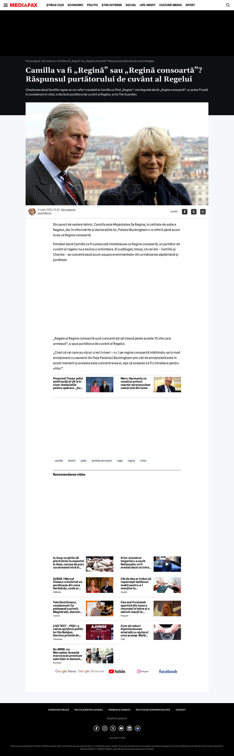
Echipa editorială (58, 710)
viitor (143, 460)
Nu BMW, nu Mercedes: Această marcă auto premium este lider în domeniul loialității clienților (68, 654)
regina (131, 460)
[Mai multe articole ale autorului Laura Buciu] (32, 211)
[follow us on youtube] (117, 672)
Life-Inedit (148, 5)
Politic (92, 5)
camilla (59, 460)
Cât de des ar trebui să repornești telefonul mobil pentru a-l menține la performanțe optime (136, 583)
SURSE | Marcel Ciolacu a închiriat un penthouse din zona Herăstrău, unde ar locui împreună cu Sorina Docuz (67, 583)
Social (131, 5)
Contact (181, 710)
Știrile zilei (55, 5)
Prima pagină (33, 61)
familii (71, 460)
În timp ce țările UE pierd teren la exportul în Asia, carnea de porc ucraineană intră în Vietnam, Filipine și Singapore (68, 562)
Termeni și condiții (119, 710)
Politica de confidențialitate (153, 710)
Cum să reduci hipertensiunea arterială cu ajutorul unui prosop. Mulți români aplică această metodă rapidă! (136, 630)
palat (83, 460)
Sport (190, 5)
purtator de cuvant (102, 460)
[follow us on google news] (66, 672)
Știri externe (112, 5)
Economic (75, 5)
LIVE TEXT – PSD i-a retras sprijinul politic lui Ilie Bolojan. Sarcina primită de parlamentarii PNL (68, 630)
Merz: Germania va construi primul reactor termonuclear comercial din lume (136, 383)
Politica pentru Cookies (88, 710)
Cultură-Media (170, 5)
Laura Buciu (44, 213)
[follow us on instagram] (142, 672)
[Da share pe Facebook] (184, 211)
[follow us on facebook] (168, 672)
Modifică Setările (117, 718)
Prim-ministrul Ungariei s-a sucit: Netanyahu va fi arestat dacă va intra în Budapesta (135, 562)
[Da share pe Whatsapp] (203, 211)
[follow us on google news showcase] (91, 672)
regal (119, 460)
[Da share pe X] (194, 211)
